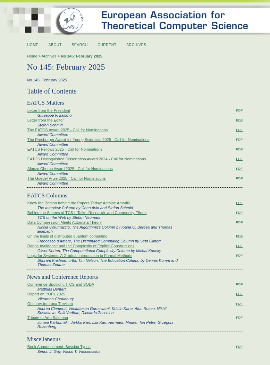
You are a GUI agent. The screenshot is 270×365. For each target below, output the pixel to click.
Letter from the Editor (45, 120)
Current (107, 45)
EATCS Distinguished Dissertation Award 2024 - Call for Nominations (86, 159)
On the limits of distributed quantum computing (67, 236)
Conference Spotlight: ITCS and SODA (60, 284)
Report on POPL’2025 (46, 294)
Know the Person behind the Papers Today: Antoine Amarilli (78, 203)
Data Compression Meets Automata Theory (64, 222)
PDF (239, 110)
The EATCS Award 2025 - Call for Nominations (67, 130)
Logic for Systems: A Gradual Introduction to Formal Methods (79, 255)
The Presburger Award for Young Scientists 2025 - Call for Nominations (88, 139)
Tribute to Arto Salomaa (47, 317)
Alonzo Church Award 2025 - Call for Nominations (70, 169)
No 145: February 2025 (81, 56)
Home (33, 45)
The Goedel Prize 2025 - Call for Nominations (66, 178)
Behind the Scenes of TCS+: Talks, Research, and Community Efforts (87, 213)
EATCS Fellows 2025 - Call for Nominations (64, 149)
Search (79, 45)
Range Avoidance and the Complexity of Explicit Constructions (81, 246)
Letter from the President (48, 110)
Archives (136, 45)
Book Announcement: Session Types (59, 347)
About (55, 45)
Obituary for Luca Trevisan (50, 304)
